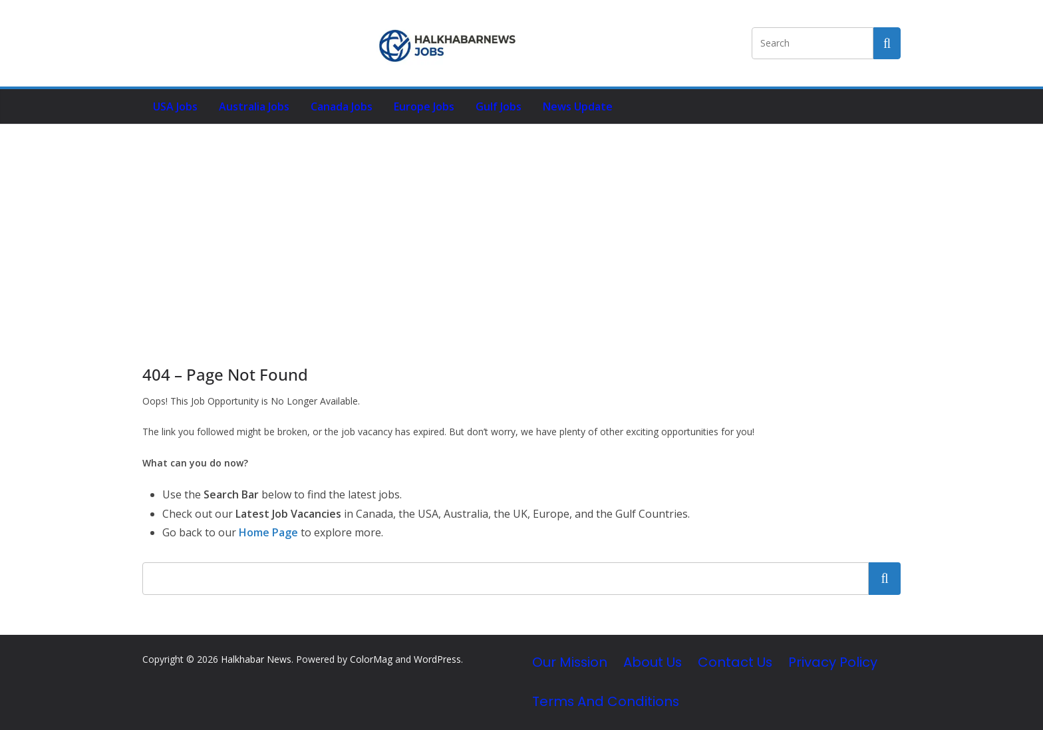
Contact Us (735, 662)
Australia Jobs (254, 106)
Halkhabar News (256, 659)
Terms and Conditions (605, 701)
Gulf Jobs (499, 106)
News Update (578, 106)
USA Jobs (175, 106)
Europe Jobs (424, 106)
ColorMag (371, 659)
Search (885, 578)
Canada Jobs (341, 106)
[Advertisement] (521, 224)
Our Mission (569, 662)
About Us (652, 662)
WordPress (437, 659)
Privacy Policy (832, 662)
